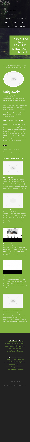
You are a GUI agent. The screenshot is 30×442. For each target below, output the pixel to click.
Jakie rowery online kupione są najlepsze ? (12, 209)
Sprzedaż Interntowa (11, 65)
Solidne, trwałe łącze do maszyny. (15, 367)
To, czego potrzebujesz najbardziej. (15, 351)
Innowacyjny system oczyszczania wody (15, 366)
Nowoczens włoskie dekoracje (10, 243)
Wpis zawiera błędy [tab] (7, 152)
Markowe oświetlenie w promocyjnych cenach (13, 310)
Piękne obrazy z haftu (8, 177)
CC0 (25, 385)
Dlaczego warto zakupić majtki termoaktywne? (15, 346)
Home (4, 65)
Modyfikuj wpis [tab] (17, 152)
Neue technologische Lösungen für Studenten (15, 350)
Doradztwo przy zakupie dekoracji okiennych (15, 67)
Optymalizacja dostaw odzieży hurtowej (15, 359)
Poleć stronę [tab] (16, 149)
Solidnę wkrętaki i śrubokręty (9, 275)
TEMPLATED (11, 385)
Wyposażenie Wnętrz (21, 65)
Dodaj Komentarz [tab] (7, 149)
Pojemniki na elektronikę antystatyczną (15, 341)
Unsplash (20, 385)
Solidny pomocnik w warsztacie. (15, 361)
